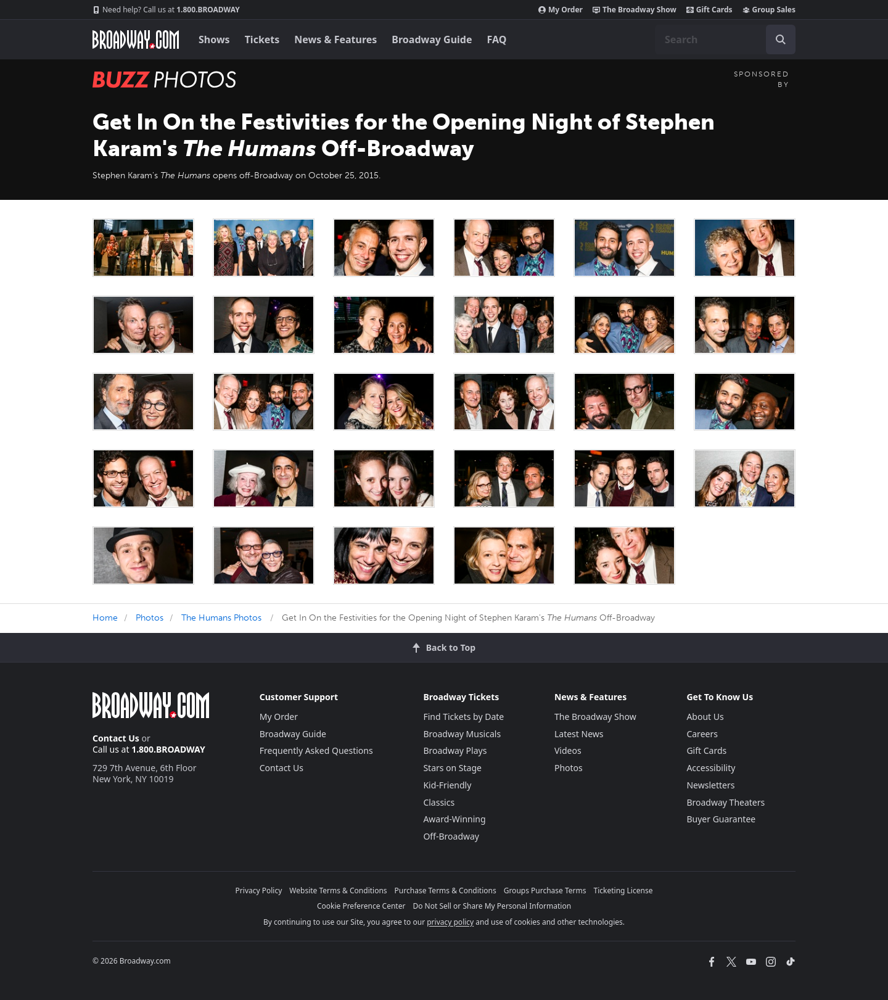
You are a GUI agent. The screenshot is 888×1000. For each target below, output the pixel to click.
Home (105, 618)
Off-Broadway (451, 836)
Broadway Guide (432, 39)
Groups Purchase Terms (545, 890)
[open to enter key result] (781, 39)
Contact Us (115, 738)
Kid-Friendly (447, 785)
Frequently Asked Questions (316, 750)
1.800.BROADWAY (166, 10)
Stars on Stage (452, 768)
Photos (149, 618)
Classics (438, 802)
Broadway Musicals (462, 734)
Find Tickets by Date (463, 716)
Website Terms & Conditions (338, 890)
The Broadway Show (634, 10)
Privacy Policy (259, 890)
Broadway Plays (455, 750)
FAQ (497, 39)
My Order (560, 10)
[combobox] (725, 39)
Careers (701, 734)
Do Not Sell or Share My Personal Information (492, 906)
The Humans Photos (221, 618)
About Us (704, 716)
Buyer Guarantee (720, 819)
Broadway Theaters (725, 802)
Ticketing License (623, 890)
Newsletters (710, 785)
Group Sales (769, 10)
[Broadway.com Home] (135, 39)
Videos (568, 750)
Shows (214, 39)
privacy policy (450, 922)
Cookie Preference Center (361, 906)
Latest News (579, 734)
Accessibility (710, 768)
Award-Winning (454, 819)
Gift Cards (709, 10)
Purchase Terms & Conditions (445, 890)
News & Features (335, 39)
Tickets (262, 39)
